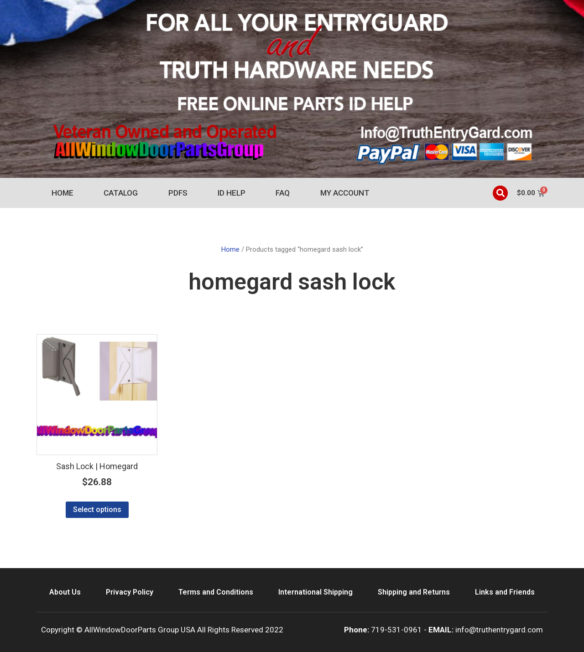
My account (345, 192)
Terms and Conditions (215, 592)
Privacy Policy (129, 592)
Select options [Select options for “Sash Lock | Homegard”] (97, 509)
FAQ (283, 192)
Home (62, 192)
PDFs (178, 192)
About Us (65, 592)
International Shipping (315, 592)
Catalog (121, 192)
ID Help (231, 192)
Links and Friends (505, 592)
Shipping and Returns (414, 592)
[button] (500, 193)
